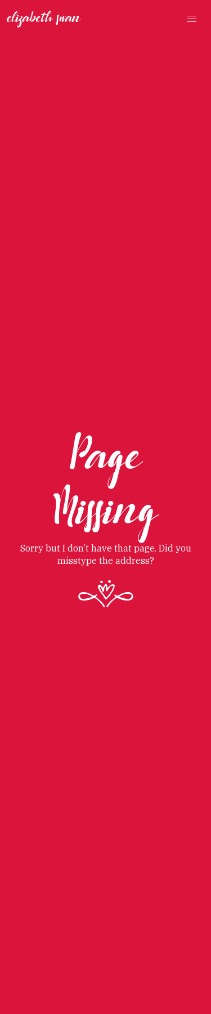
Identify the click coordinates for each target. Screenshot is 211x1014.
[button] (192, 19)
